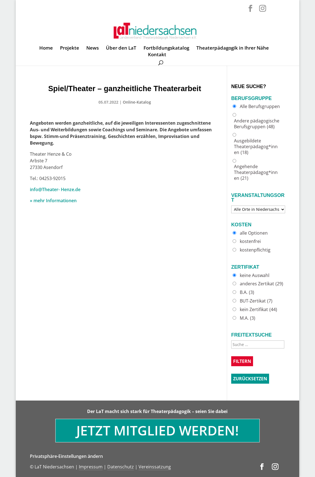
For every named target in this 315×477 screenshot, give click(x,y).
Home (46, 48)
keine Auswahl (254, 275)
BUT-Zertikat (256, 301)
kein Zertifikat (258, 309)
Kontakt (157, 55)
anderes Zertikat (261, 284)
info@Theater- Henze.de (55, 189)
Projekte (69, 48)
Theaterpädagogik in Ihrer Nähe (232, 48)
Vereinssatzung (155, 467)
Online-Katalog (137, 102)
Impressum (91, 467)
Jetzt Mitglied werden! (157, 430)
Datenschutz (120, 467)
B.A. (247, 292)
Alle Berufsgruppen (260, 106)
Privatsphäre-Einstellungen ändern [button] (66, 456)
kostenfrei (250, 241)
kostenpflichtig (255, 250)
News (92, 48)
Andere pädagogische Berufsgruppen (256, 124)
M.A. (247, 318)
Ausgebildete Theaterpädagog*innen (256, 146)
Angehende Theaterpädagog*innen (256, 172)
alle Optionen (254, 233)
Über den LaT (121, 48)
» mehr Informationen (53, 201)
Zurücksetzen (250, 379)
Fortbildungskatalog (166, 48)
